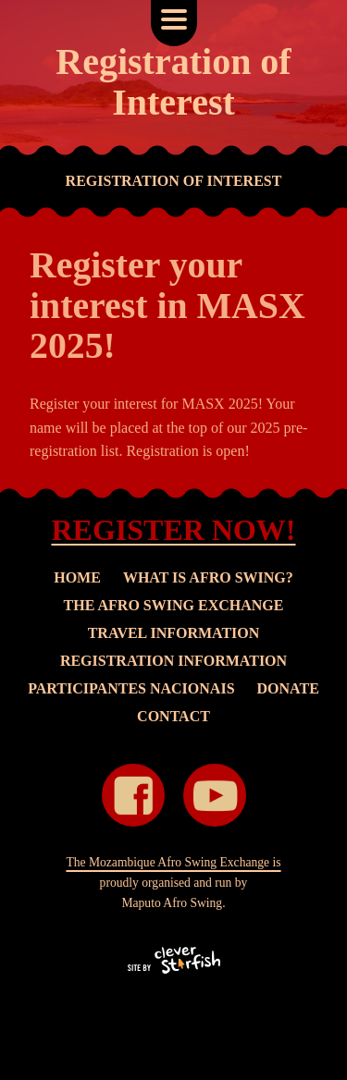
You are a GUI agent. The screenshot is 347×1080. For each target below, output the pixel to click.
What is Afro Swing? (208, 577)
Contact (173, 716)
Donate (288, 688)
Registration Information (173, 661)
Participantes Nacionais (131, 688)
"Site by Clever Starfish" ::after (174, 960)
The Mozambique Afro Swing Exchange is (173, 862)
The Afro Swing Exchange (174, 605)
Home (77, 577)
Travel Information (174, 633)
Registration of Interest (174, 181)
